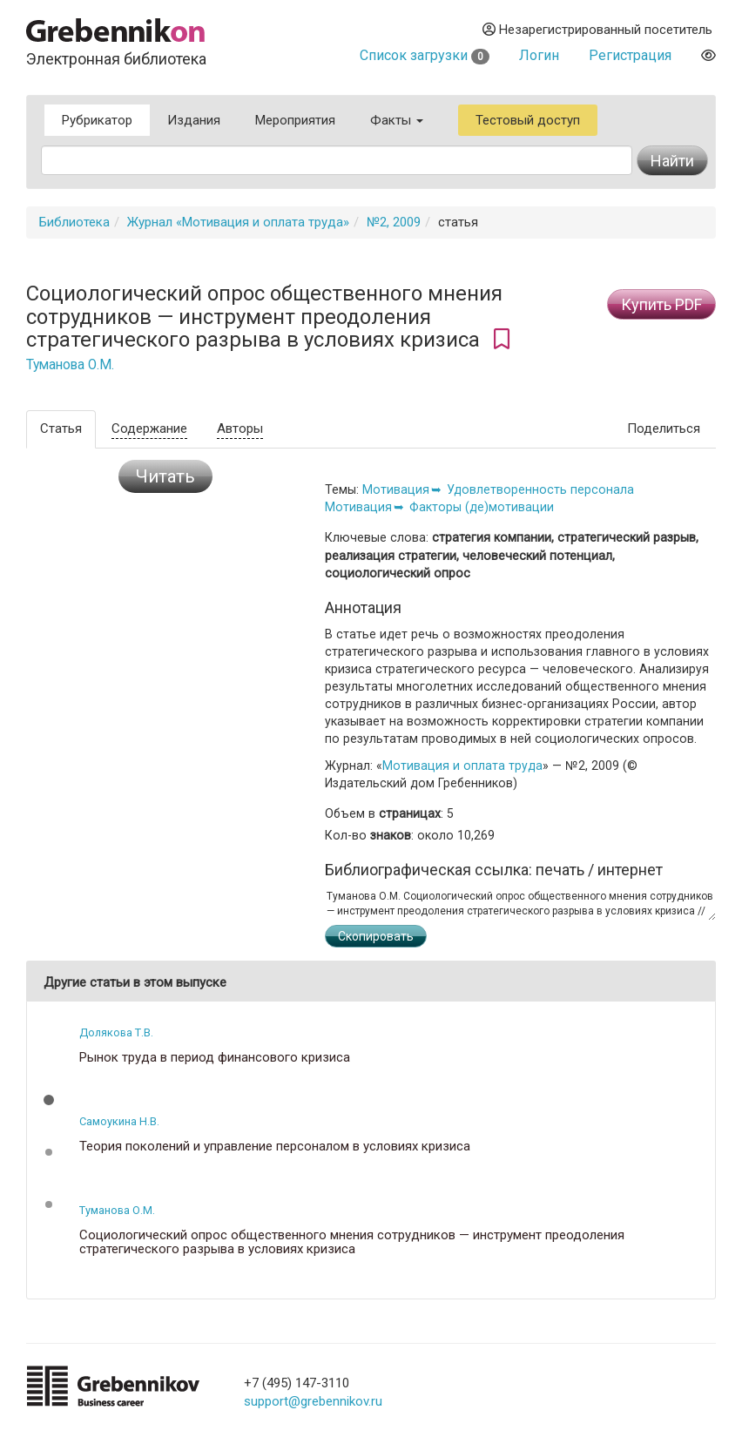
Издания (193, 120)
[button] (48, 1100)
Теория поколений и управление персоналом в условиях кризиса (274, 1146)
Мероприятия (295, 120)
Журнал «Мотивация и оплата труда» (238, 222)
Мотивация (395, 489)
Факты (396, 120)
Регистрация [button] (630, 55)
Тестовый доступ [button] (528, 120)
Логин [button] (539, 55)
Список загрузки (424, 55)
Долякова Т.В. (116, 1032)
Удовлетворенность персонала (540, 489)
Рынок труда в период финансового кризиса (214, 1057)
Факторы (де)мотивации (481, 507)
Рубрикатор (97, 120)
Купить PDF (661, 304)
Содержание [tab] (149, 428)
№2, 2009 (394, 222)
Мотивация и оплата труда (462, 765)
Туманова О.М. (70, 365)
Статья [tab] (61, 428)
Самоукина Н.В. (119, 1121)
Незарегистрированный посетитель (597, 29)
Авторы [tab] (240, 428)
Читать (165, 476)
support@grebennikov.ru (313, 1401)
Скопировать (376, 936)
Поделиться (663, 428)
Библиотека (74, 222)
